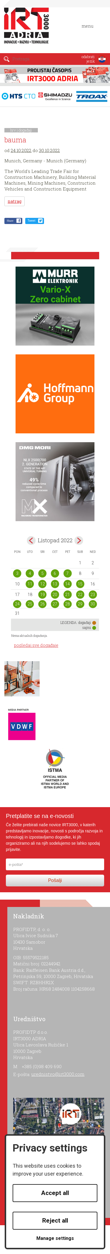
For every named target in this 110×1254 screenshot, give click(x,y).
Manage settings (55, 1238)
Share (10, 220)
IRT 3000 (27, 29)
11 (30, 584)
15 (80, 584)
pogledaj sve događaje (36, 645)
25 (30, 604)
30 (92, 604)
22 (80, 594)
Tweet (31, 220)
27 (55, 604)
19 (42, 594)
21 (67, 594)
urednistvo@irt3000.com (57, 1074)
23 (92, 594)
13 (55, 584)
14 (67, 584)
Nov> (78, 540)
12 (42, 584)
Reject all (55, 1220)
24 (17, 604)
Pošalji (55, 880)
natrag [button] (14, 201)
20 (55, 594)
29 (80, 604)
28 (67, 604)
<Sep (31, 540)
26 (42, 604)
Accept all (55, 1192)
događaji (25, 130)
